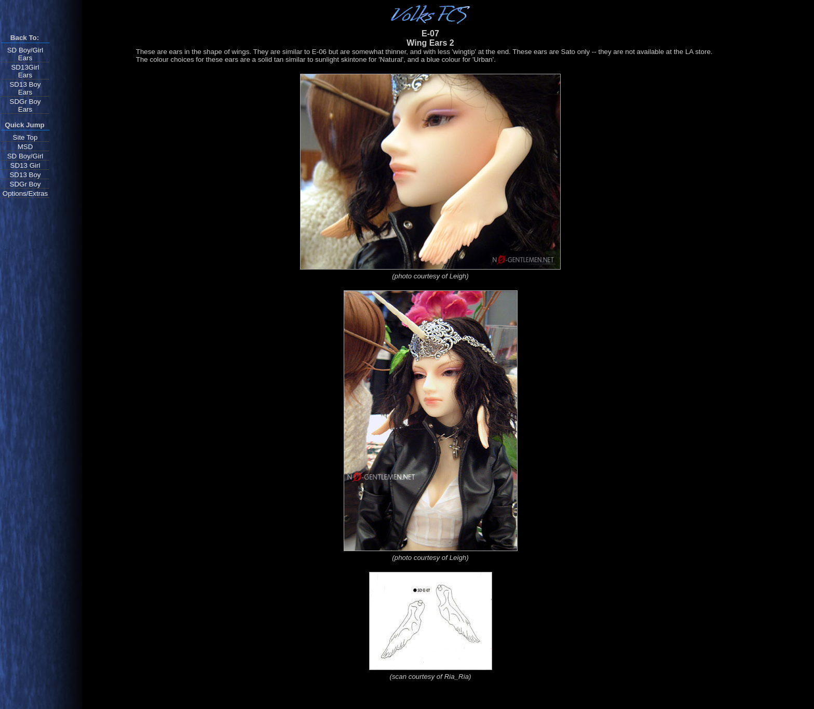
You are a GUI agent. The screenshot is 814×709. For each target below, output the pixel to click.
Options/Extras (25, 193)
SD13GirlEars (25, 71)
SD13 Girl (25, 165)
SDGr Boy (25, 184)
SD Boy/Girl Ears (25, 54)
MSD (25, 147)
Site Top (25, 137)
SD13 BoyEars (24, 88)
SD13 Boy (24, 175)
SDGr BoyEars (25, 105)
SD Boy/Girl (25, 156)
